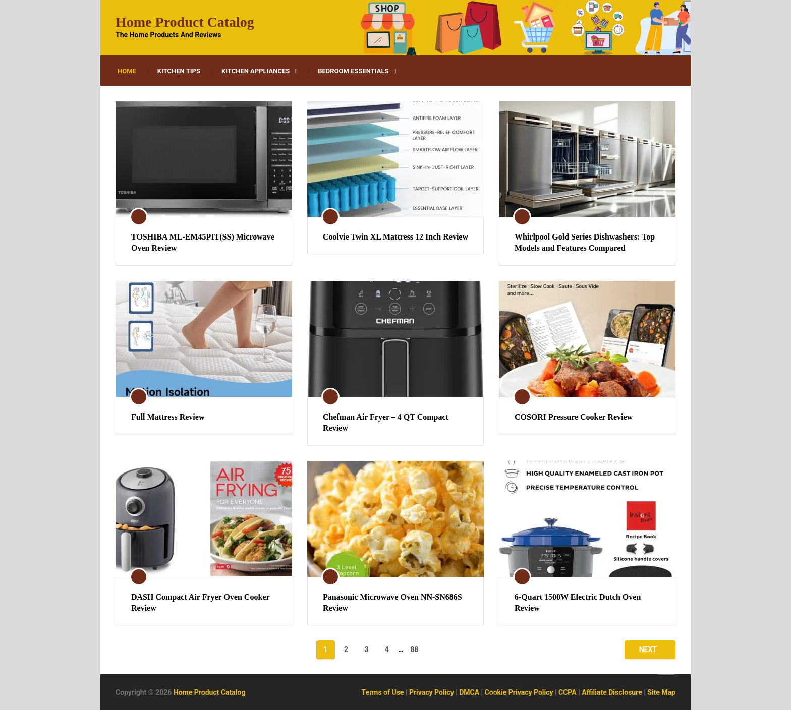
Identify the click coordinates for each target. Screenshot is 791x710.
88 (414, 649)
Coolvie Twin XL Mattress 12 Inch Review (395, 236)
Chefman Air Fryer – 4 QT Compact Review (385, 422)
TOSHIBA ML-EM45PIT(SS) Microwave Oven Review (202, 242)
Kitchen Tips (178, 71)
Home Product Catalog (185, 22)
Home (127, 71)
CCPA (567, 692)
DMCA (469, 692)
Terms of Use (383, 692)
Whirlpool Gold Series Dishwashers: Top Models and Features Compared (585, 242)
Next (648, 649)
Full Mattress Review (167, 416)
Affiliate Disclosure (612, 692)
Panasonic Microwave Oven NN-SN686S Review (392, 602)
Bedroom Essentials (353, 71)
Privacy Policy (431, 692)
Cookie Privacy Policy (519, 692)
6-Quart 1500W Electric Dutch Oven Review (578, 602)
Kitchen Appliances (255, 71)
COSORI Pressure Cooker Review (574, 416)
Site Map (661, 692)
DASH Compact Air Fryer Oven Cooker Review (200, 602)
